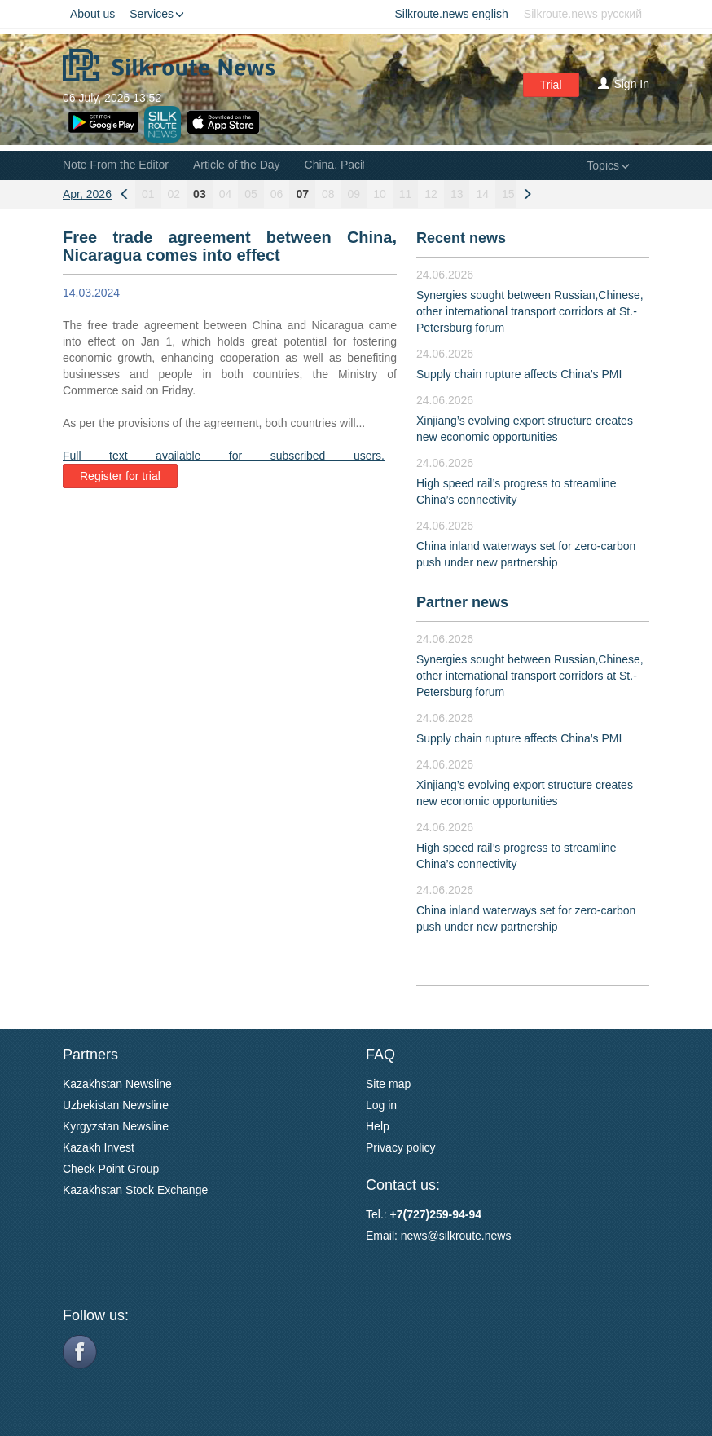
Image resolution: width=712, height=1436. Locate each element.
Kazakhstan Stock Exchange (135, 1189)
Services (157, 13)
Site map (388, 1083)
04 (225, 193)
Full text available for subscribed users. (224, 455)
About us (92, 13)
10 (379, 193)
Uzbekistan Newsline (116, 1105)
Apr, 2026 (87, 193)
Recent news (461, 238)
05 (250, 193)
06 (276, 193)
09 (354, 193)
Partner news (462, 602)
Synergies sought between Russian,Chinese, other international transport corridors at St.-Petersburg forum (530, 311)
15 (508, 193)
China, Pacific (340, 164)
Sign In (623, 83)
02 (174, 193)
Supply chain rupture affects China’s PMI (519, 374)
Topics (608, 165)
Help (377, 1126)
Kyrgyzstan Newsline (116, 1126)
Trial (551, 84)
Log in (381, 1105)
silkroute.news (475, 1235)
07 (302, 193)
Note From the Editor (116, 164)
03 (199, 193)
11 (405, 193)
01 (148, 193)
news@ (420, 1235)
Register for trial (120, 475)
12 (430, 193)
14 (482, 193)
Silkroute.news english (451, 13)
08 (328, 193)
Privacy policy (401, 1147)
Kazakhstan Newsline (117, 1083)
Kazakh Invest (98, 1147)
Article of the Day (236, 164)
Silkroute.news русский (583, 13)
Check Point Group (111, 1168)
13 (457, 193)
